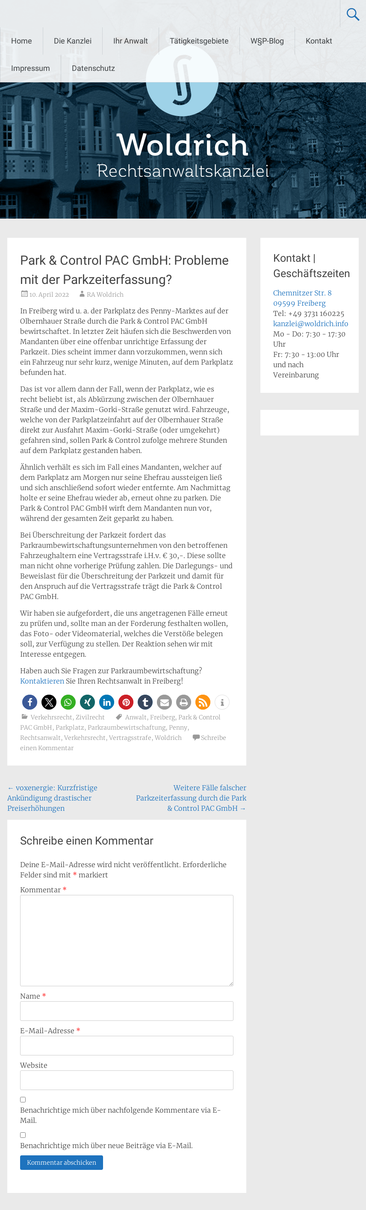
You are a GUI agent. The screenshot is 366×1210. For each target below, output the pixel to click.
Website (33, 1065)
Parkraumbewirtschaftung (126, 727)
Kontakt (319, 40)
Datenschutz (93, 68)
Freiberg (162, 717)
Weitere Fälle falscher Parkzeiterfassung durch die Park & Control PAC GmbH (191, 798)
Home (21, 40)
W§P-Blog (267, 40)
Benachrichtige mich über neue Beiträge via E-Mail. (106, 1145)
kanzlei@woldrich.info (310, 323)
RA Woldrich (105, 294)
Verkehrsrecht (51, 717)
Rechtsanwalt (40, 738)
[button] (29, 702)
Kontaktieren (42, 681)
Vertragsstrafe (130, 738)
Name (33, 996)
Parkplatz (70, 727)
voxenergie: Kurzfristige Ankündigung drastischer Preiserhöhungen (52, 798)
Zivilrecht (90, 717)
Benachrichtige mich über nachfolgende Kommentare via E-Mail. (120, 1115)
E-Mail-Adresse (50, 1030)
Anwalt (136, 717)
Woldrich (168, 738)
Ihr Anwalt (130, 40)
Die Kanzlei (73, 40)
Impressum (30, 68)
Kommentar (43, 890)
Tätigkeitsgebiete (199, 40)
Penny (178, 727)
